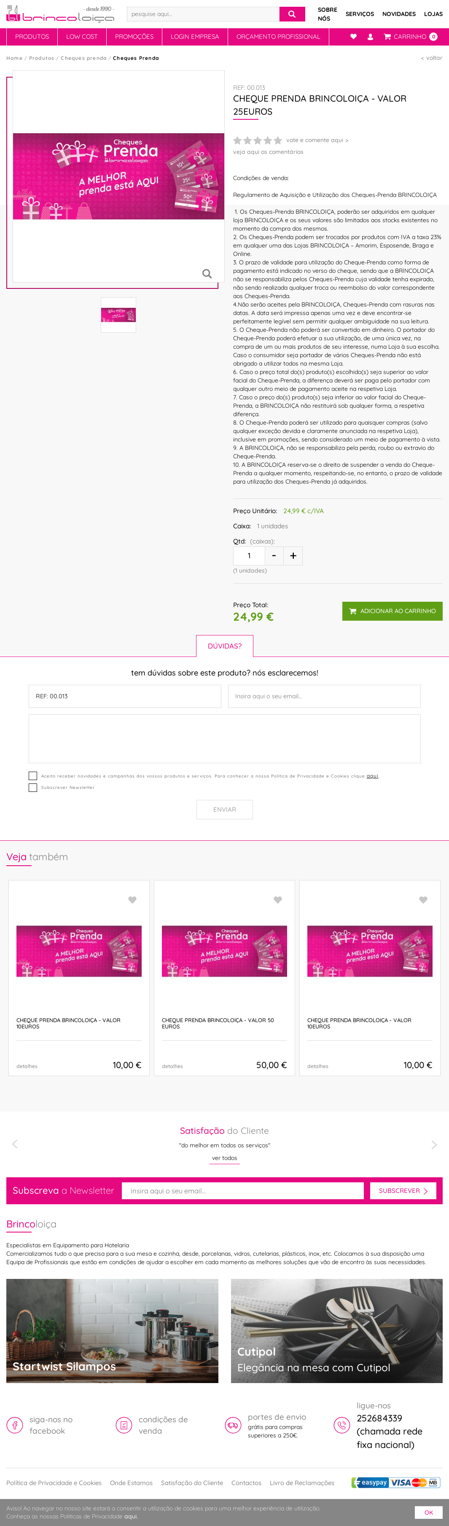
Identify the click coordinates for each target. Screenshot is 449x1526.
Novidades (399, 14)
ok (429, 1512)
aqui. (131, 1516)
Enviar (224, 809)
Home (14, 58)
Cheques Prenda (136, 58)
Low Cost (82, 36)
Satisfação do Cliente (192, 1483)
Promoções (134, 36)
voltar (434, 58)
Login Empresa (195, 36)
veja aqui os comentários (268, 152)
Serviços (360, 14)
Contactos (246, 1483)
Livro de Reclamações (302, 1483)
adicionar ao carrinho (392, 611)
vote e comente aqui (314, 140)
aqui (373, 775)
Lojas (433, 14)
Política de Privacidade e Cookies (54, 1483)
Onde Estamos (131, 1483)
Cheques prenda (84, 58)
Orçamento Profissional (278, 36)
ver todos (224, 1158)
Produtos (32, 36)
